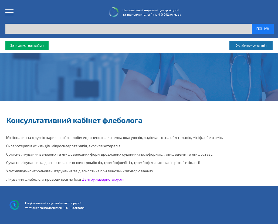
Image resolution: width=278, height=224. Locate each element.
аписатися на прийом (27, 45)
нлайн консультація (251, 45)
